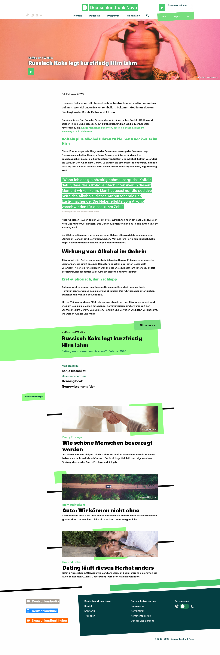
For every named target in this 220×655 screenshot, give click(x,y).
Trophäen (89, 615)
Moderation (133, 15)
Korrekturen (137, 610)
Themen (77, 15)
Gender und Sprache (142, 620)
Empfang (89, 610)
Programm (113, 15)
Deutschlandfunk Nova (97, 601)
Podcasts (94, 15)
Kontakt (88, 605)
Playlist (176, 16)
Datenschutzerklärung (143, 601)
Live (164, 16)
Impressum (137, 605)
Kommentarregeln (141, 615)
